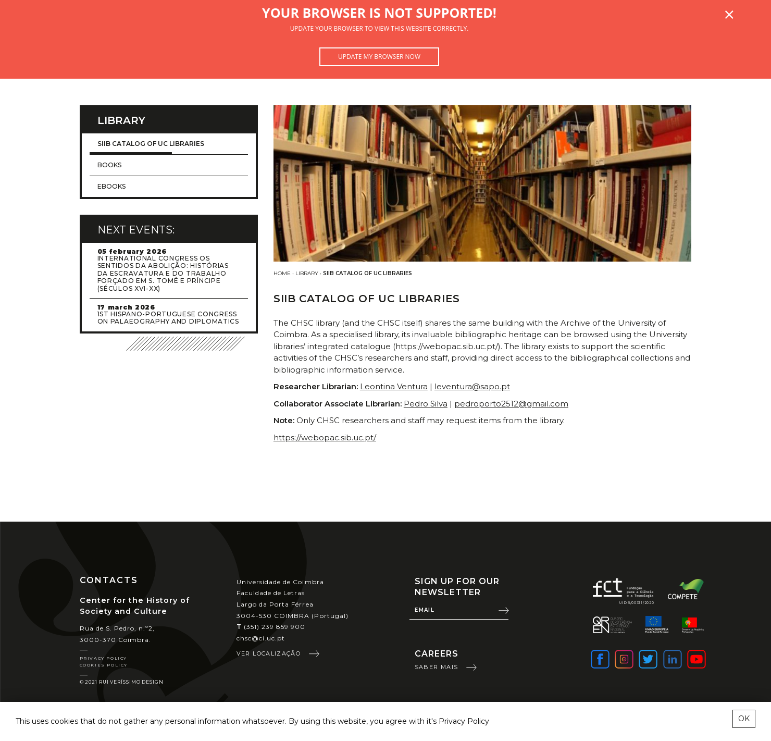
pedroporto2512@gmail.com (511, 404)
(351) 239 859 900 (271, 627)
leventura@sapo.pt (472, 386)
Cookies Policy (104, 665)
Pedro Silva (425, 404)
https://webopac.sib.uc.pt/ (324, 437)
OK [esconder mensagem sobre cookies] (744, 718)
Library (306, 273)
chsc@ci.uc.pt (261, 638)
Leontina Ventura (394, 386)
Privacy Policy (103, 658)
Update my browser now (379, 56)
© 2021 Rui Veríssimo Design (122, 682)
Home (282, 273)
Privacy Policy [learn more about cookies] (464, 721)
